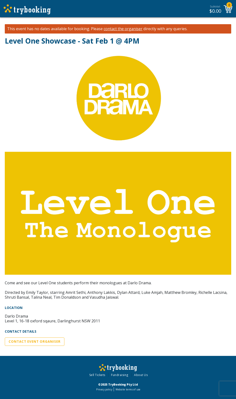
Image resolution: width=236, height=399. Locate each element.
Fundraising (119, 375)
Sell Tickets (97, 375)
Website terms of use (128, 389)
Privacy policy (104, 389)
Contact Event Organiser (35, 341)
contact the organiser (123, 29)
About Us (141, 375)
